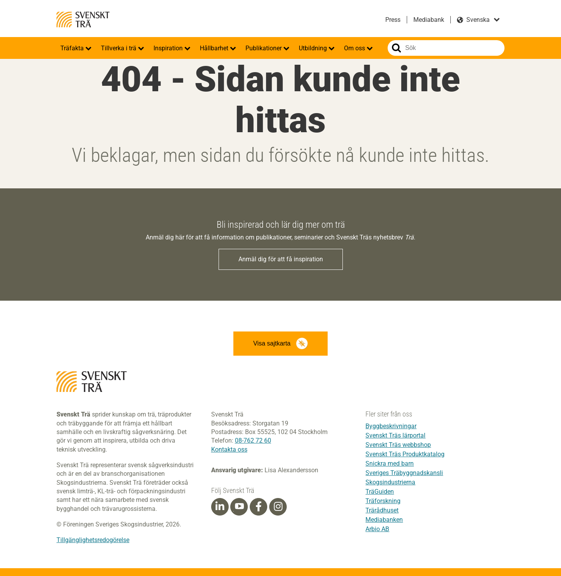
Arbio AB (377, 529)
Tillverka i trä (119, 48)
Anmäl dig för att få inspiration (280, 259)
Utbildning (313, 48)
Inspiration (168, 48)
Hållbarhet (215, 48)
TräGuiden (379, 491)
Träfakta (72, 48)
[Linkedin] (219, 506)
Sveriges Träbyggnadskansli (404, 473)
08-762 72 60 (253, 440)
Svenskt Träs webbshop (398, 444)
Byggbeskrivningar (390, 426)
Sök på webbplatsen (396, 48)
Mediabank (428, 19)
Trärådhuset (382, 510)
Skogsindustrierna (390, 482)
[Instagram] (278, 506)
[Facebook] (259, 506)
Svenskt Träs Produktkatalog (405, 454)
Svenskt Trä (82, 19)
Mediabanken (384, 519)
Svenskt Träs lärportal (395, 435)
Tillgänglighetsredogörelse (92, 540)
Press (392, 19)
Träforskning (382, 501)
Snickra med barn (389, 463)
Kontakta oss (229, 449)
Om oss (355, 48)
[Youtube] (239, 507)
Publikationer (264, 48)
